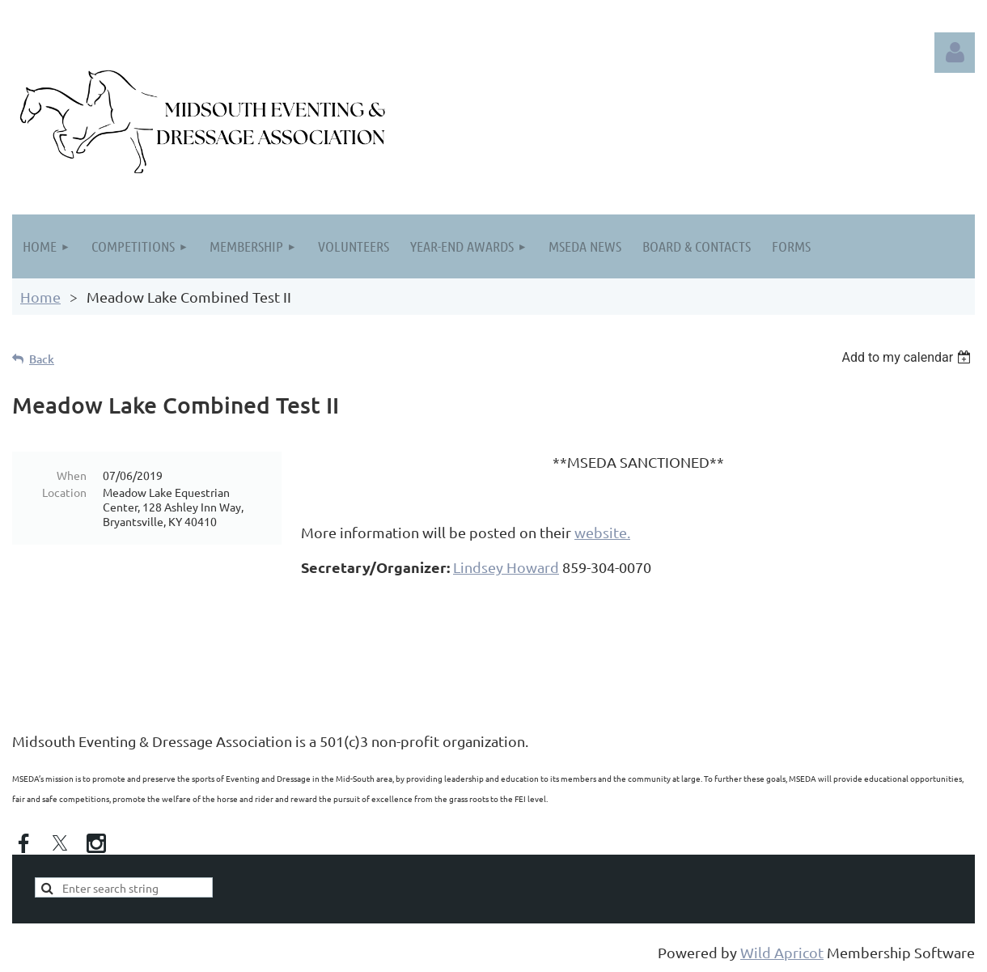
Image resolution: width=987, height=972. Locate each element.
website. (602, 532)
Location (64, 492)
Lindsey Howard (506, 566)
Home (40, 296)
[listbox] (908, 357)
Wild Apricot (782, 952)
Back (41, 359)
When (72, 475)
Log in (954, 52)
